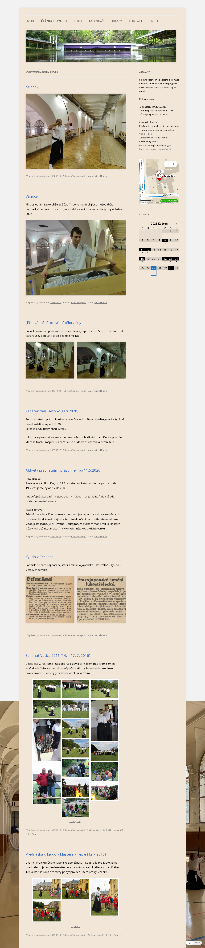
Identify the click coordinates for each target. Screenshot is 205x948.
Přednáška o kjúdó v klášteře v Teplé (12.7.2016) (66, 854)
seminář (118, 830)
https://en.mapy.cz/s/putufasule (155, 149)
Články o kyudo (54, 21)
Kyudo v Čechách (39, 556)
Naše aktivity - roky (96, 830)
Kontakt (136, 21)
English (156, 21)
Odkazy (116, 21)
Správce (36, 834)
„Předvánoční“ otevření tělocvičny (53, 322)
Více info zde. (145, 133)
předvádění (100, 935)
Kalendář (96, 21)
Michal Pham (100, 176)
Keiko (78, 21)
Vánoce (32, 196)
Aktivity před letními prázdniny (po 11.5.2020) (64, 470)
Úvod (30, 21)
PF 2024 (32, 87)
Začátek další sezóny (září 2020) (52, 411)
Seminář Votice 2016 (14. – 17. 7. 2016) (58, 655)
